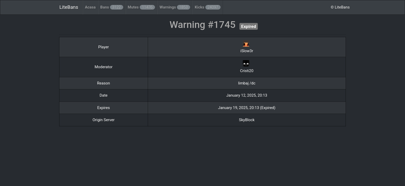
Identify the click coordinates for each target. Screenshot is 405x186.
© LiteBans (340, 7)
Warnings (175, 7)
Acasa (90, 7)
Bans (111, 7)
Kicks (208, 7)
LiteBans (68, 7)
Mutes (141, 7)
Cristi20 (247, 70)
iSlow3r (246, 51)
